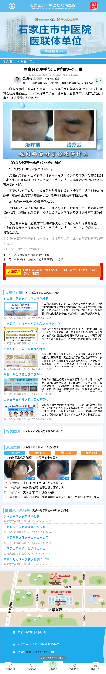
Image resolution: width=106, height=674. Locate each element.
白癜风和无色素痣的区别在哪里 (24, 349)
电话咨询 (31, 667)
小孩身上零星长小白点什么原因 (24, 548)
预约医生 (74, 667)
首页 (12, 61)
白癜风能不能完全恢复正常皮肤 (24, 527)
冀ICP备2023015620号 (38, 652)
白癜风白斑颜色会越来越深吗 (23, 374)
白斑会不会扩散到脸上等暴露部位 (26, 399)
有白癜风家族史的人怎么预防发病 (26, 298)
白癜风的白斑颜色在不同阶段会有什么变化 (32, 323)
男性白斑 (65, 452)
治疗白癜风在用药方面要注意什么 (34, 255)
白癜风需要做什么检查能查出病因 (26, 537)
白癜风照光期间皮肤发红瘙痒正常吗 (27, 559)
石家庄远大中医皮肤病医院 (25, 249)
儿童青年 (14, 452)
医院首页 (10, 667)
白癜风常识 (28, 61)
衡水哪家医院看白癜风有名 (21, 516)
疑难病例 (91, 452)
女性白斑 (40, 452)
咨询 (98, 80)
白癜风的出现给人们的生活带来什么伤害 (38, 259)
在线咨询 (53, 665)
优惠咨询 (95, 667)
